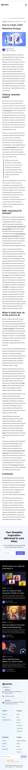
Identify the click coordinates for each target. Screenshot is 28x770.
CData (18, 743)
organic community (9, 328)
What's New (19, 731)
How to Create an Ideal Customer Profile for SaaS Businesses (13, 592)
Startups (4, 588)
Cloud (3, 717)
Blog (7, 18)
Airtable (4, 740)
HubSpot (4, 743)
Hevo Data (19, 749)
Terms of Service (9, 767)
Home (3, 18)
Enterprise (4, 714)
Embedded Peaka (6, 720)
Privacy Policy (19, 767)
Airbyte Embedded (21, 740)
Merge (18, 746)
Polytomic (19, 752)
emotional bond (8, 110)
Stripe (3, 746)
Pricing (18, 722)
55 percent (15, 465)
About (18, 714)
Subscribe (20, 553)
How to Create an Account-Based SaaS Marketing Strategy (13, 626)
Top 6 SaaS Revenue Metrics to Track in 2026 (12, 660)
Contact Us (19, 725)
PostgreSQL (5, 749)
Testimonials (20, 728)
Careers (18, 720)
